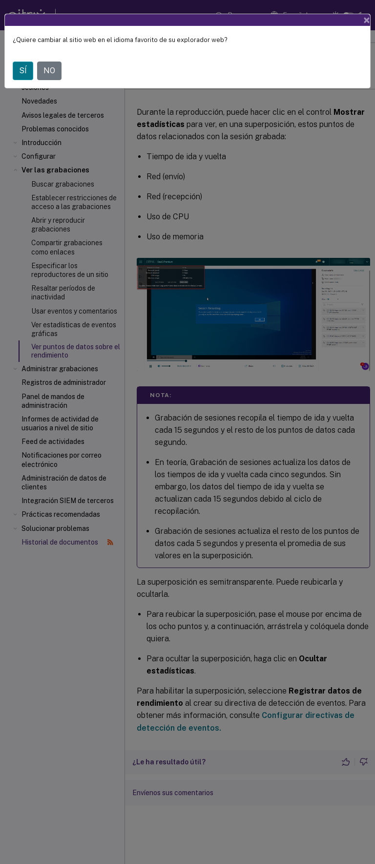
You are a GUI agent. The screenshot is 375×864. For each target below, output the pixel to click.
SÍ (23, 70)
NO (49, 70)
